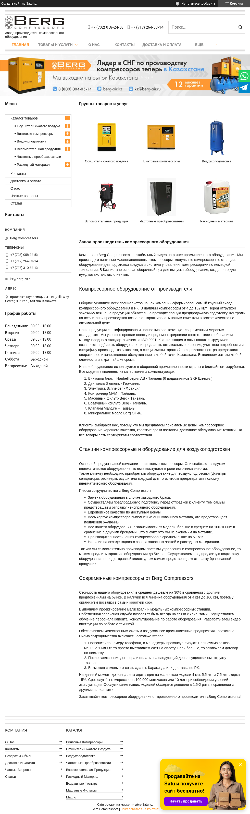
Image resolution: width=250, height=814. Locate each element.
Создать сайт (11, 3)
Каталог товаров (24, 118)
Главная (20, 45)
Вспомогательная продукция (107, 221)
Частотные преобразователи (162, 221)
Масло (71, 797)
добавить (208, 3)
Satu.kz (147, 804)
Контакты (124, 45)
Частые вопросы (24, 196)
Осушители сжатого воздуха (106, 161)
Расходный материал (216, 221)
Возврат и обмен (18, 756)
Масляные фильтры (81, 790)
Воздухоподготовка (216, 161)
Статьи (16, 203)
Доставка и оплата (162, 45)
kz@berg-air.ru (20, 279)
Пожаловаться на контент (139, 809)
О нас (94, 45)
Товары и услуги (55, 45)
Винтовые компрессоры (161, 161)
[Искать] (240, 27)
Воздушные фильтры (82, 783)
